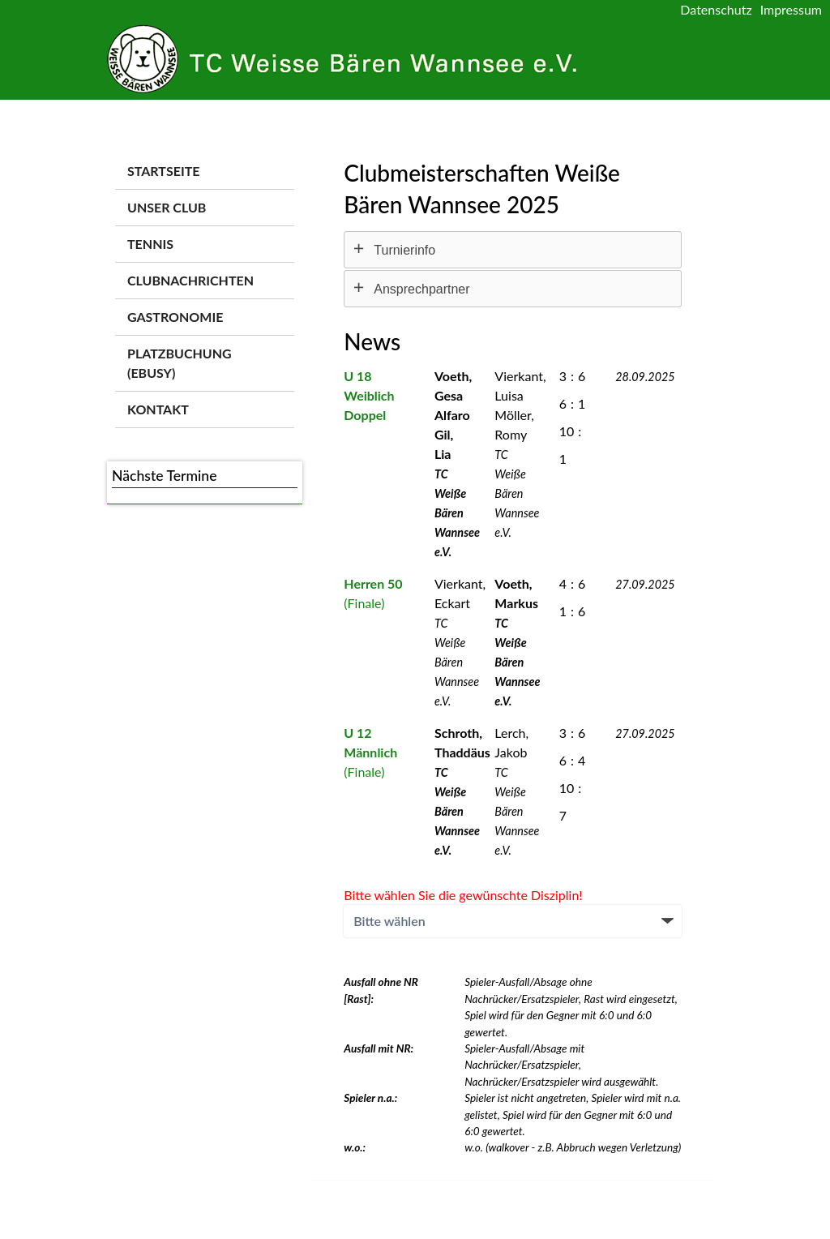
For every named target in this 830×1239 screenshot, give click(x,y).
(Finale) (370, 752)
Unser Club (166, 207)
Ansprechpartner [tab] (421, 289)
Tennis (150, 243)
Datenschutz (715, 9)
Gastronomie (175, 316)
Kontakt (158, 409)
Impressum (791, 9)
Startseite (163, 170)
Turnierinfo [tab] (404, 250)
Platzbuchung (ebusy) (179, 362)
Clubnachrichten (190, 280)
